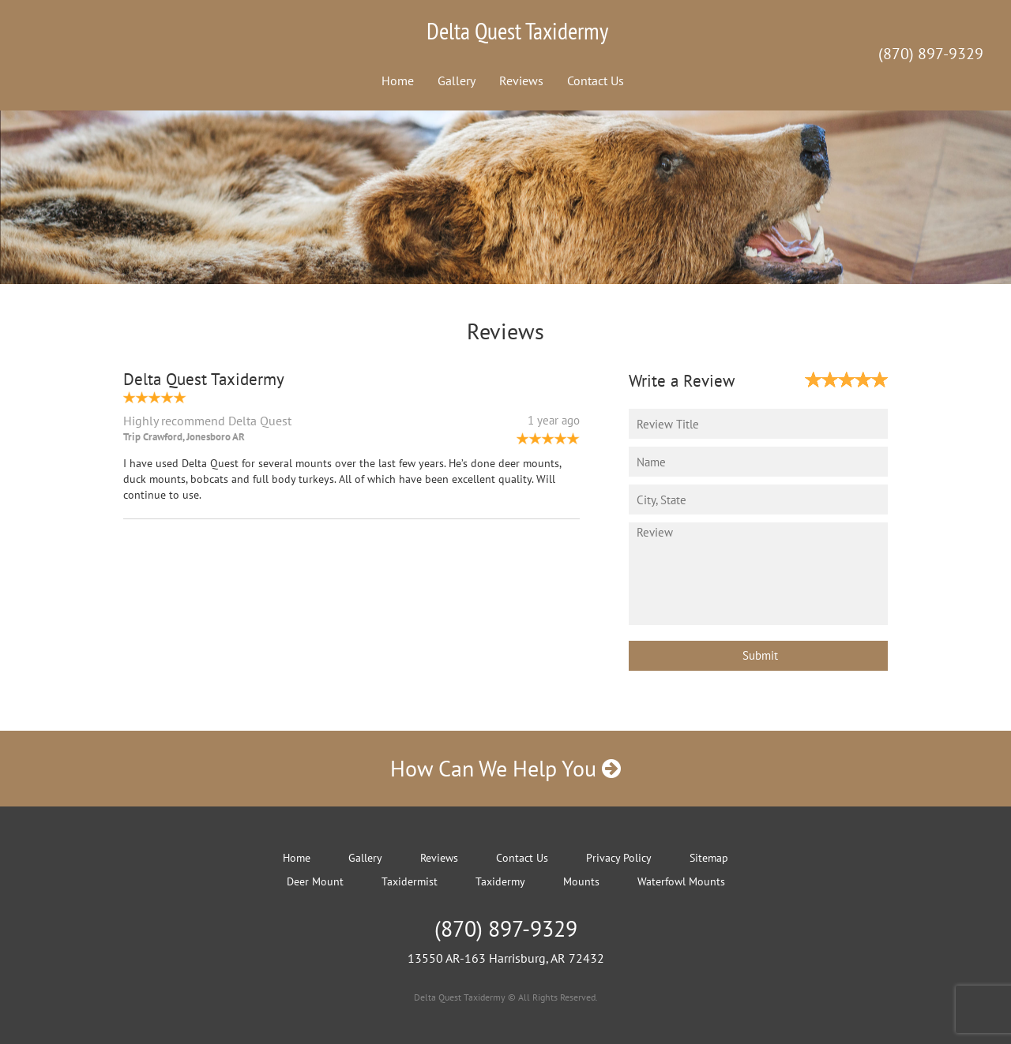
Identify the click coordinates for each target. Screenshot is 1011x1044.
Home (397, 80)
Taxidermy (500, 881)
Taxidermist (409, 881)
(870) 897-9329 (930, 53)
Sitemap (709, 858)
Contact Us (595, 80)
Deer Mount (315, 881)
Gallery (456, 80)
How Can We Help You (505, 768)
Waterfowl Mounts (681, 881)
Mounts (581, 881)
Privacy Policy (619, 858)
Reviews (521, 80)
